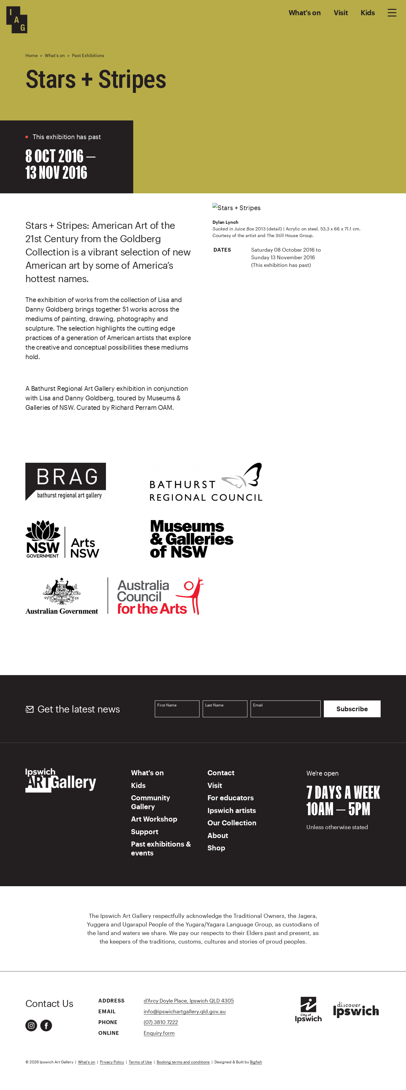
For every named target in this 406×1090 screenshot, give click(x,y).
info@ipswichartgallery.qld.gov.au (185, 1011)
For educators (230, 797)
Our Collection (232, 822)
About (217, 835)
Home (31, 55)
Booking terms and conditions (183, 1062)
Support (144, 831)
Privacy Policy (112, 1062)
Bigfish (256, 1062)
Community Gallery (150, 801)
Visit (341, 12)
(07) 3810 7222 (161, 1022)
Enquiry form (159, 1033)
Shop (216, 847)
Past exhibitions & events (161, 848)
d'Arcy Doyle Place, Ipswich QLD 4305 (189, 1000)
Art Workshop (154, 819)
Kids (368, 12)
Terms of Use (140, 1062)
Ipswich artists (231, 810)
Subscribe (352, 709)
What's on (305, 12)
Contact (220, 772)
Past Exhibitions (88, 55)
